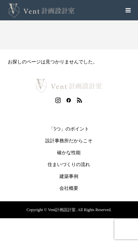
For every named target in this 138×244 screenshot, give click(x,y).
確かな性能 (69, 152)
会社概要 (68, 188)
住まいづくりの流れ (69, 164)
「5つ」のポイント (69, 128)
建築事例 (68, 176)
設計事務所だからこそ (68, 140)
